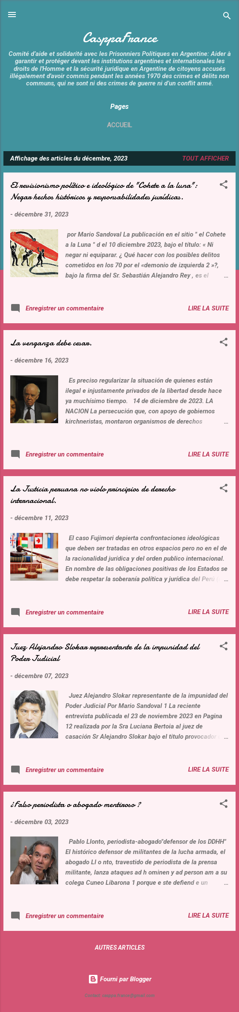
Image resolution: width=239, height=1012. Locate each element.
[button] (223, 186)
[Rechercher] (227, 17)
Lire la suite (208, 308)
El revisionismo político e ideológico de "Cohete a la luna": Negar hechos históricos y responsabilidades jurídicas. (104, 190)
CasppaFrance (120, 37)
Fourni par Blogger (119, 979)
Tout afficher (205, 158)
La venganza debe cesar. (51, 342)
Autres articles (120, 947)
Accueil (119, 125)
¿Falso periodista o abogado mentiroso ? (75, 804)
